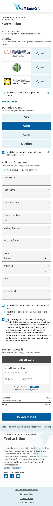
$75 (26, 117)
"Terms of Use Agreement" (18, 327)
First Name (9, 177)
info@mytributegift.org (41, 427)
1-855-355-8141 (21, 427)
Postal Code (10, 291)
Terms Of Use (26, 498)
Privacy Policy (26, 494)
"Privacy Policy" (40, 327)
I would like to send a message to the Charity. (22, 94)
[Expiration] (12, 378)
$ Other (26, 144)
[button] (48, 95)
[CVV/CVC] (29, 378)
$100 (26, 126)
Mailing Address (12, 228)
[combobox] (6, 220)
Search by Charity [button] (9, 101)
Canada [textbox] (7, 258)
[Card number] (26, 373)
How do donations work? (26, 489)
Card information (15, 368)
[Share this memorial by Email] (18, 476)
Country (8, 253)
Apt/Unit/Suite (11, 240)
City (5, 278)
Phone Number (11, 215)
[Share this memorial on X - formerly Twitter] (12, 476)
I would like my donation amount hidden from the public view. (24, 153)
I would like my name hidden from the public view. (25, 306)
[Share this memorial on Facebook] (6, 476)
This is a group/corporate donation (21, 170)
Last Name (9, 189)
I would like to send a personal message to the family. (26, 313)
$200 (26, 135)
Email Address (11, 202)
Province (8, 265)
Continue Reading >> (12, 468)
